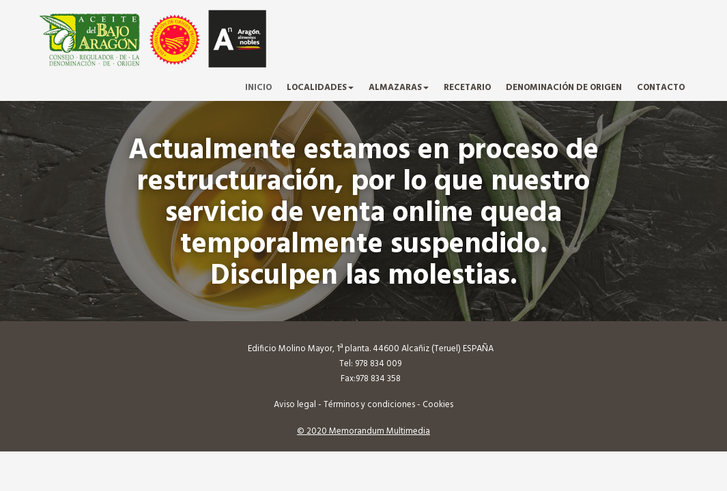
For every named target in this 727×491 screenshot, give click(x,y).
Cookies (438, 405)
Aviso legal (295, 405)
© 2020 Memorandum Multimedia (363, 431)
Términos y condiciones (369, 405)
